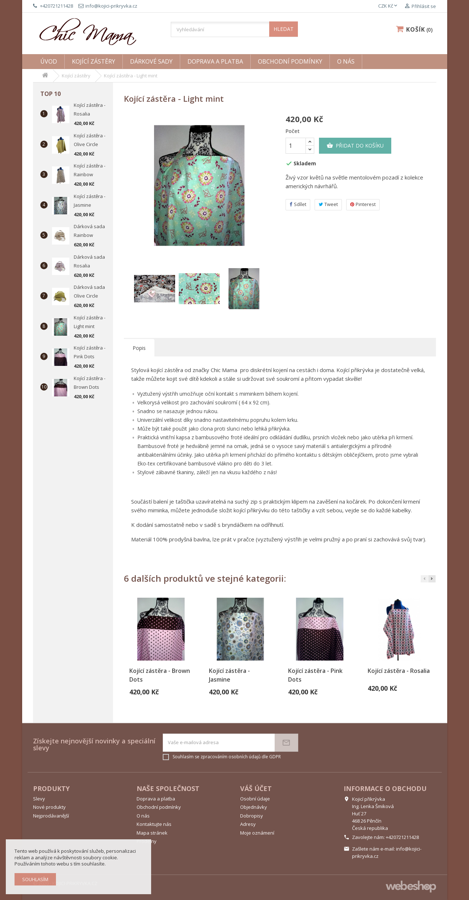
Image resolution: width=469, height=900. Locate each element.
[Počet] (296, 146)
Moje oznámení (257, 833)
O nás (346, 61)
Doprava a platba (215, 61)
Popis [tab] (139, 347)
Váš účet (256, 788)
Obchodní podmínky (290, 61)
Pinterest (363, 204)
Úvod (48, 61)
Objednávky (253, 807)
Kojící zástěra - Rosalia (399, 671)
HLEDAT (284, 28)
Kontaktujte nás (154, 824)
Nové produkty (49, 807)
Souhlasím (35, 879)
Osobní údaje (255, 798)
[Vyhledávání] (234, 29)
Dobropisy (251, 815)
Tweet (328, 204)
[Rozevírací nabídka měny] (388, 6)
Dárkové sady (151, 61)
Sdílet (298, 204)
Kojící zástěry (93, 61)
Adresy (248, 824)
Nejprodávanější (51, 815)
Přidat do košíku (355, 145)
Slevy (39, 798)
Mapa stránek (152, 833)
